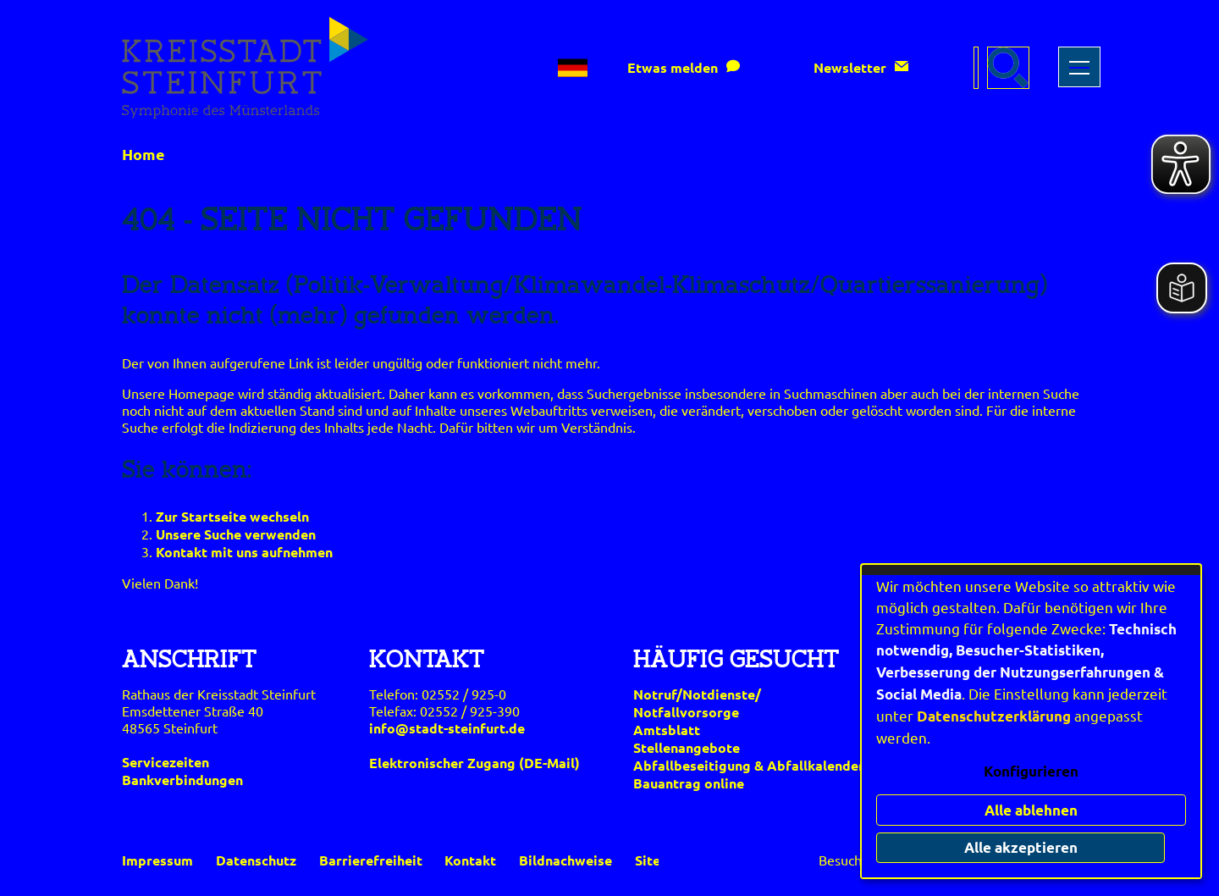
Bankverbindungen (182, 779)
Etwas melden (672, 67)
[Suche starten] (1008, 68)
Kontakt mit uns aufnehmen (244, 552)
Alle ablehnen (1031, 810)
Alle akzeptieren (1031, 847)
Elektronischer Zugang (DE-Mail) (474, 763)
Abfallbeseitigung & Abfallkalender (748, 765)
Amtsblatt (666, 729)
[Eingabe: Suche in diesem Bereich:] (976, 68)
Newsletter (850, 67)
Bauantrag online (688, 783)
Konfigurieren (1031, 771)
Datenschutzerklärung (994, 716)
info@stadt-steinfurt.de (447, 728)
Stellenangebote (686, 747)
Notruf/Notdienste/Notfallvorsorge (697, 703)
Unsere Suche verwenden (236, 534)
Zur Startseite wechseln (232, 516)
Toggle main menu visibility (1077, 58)
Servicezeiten (165, 762)
